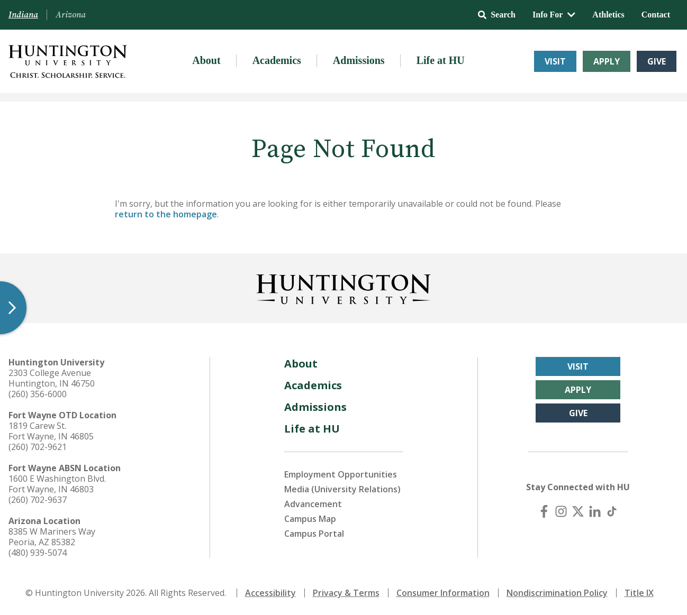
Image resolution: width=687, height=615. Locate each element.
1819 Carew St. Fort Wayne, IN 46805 (51, 431)
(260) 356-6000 (37, 394)
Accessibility (270, 593)
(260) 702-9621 (37, 447)
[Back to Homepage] (343, 287)
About (206, 60)
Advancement (313, 504)
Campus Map (310, 519)
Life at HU (441, 60)
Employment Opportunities (340, 474)
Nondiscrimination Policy (557, 593)
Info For (553, 14)
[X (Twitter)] (578, 511)
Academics (276, 60)
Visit (555, 61)
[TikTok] (611, 511)
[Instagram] (561, 511)
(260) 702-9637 (37, 500)
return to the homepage (166, 214)
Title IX (639, 593)
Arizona (71, 15)
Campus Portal (314, 533)
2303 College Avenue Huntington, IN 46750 (51, 378)
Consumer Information (443, 593)
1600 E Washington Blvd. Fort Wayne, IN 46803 (57, 484)
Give (656, 61)
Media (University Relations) (342, 489)
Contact (655, 14)
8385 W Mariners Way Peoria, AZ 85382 (51, 537)
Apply (606, 61)
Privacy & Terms (346, 593)
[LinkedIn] (595, 511)
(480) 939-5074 (37, 552)
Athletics (608, 14)
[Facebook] (544, 511)
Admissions (359, 60)
